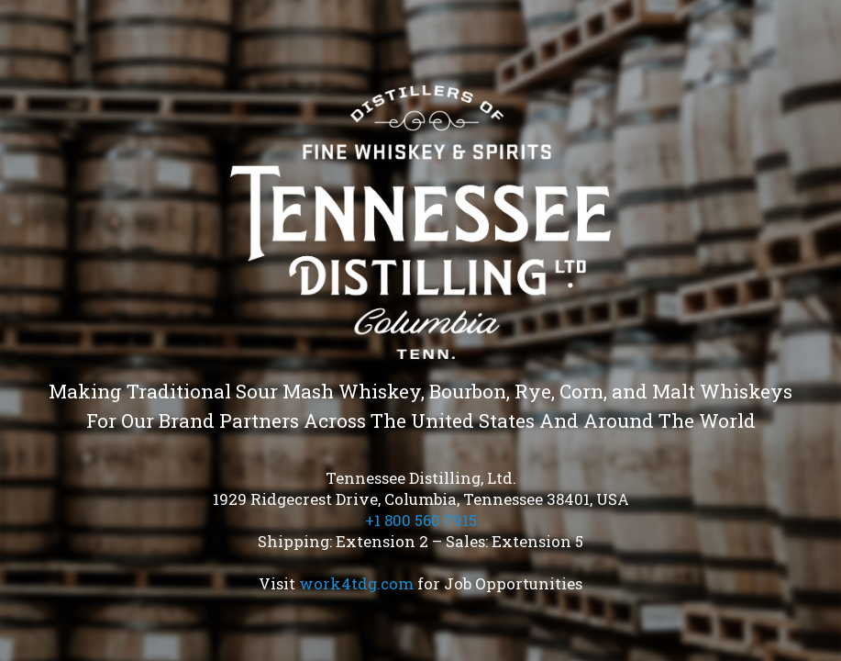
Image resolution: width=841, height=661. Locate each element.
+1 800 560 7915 (421, 520)
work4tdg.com (356, 583)
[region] (420, 330)
